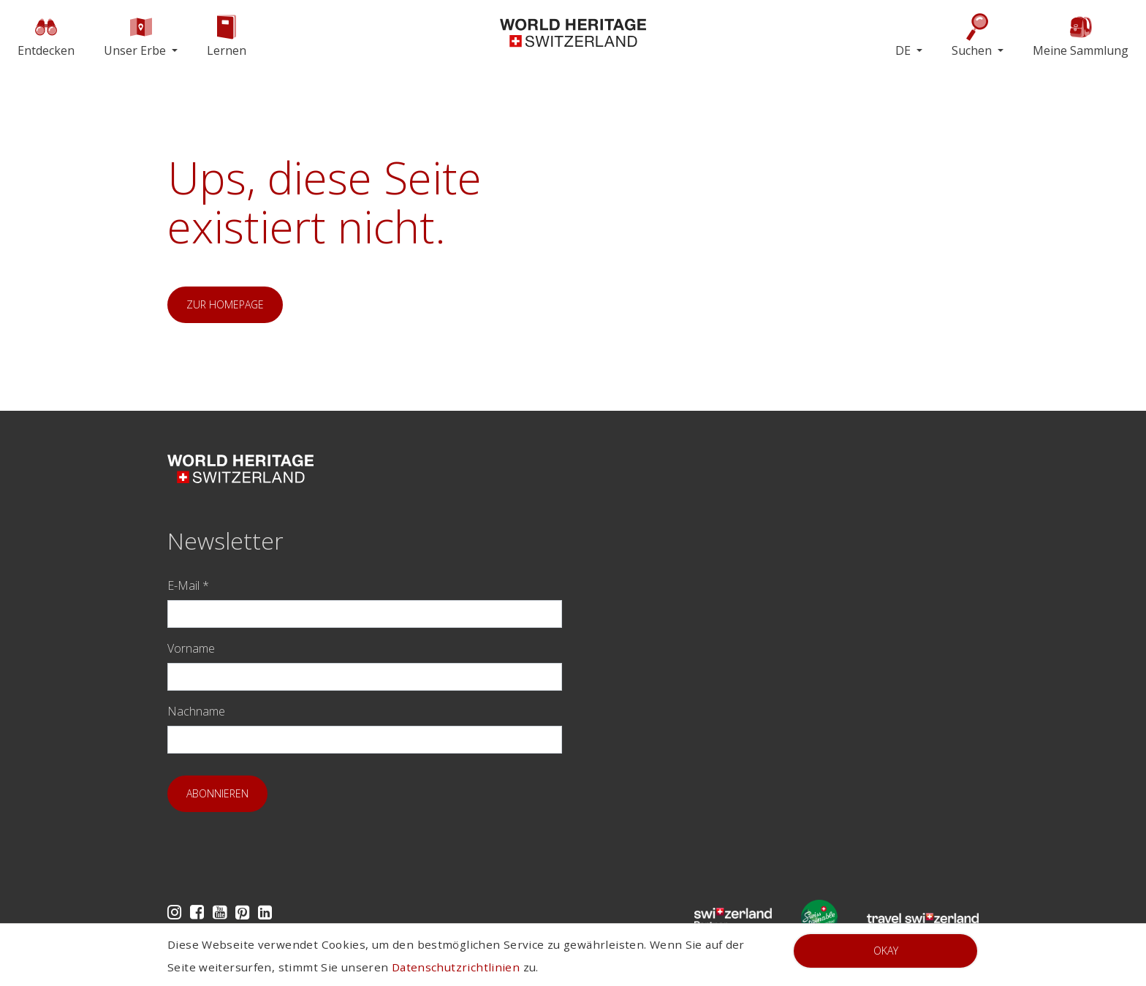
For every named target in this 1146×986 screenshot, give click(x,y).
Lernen (226, 35)
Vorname (191, 648)
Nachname (196, 711)
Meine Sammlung (1080, 35)
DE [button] (904, 50)
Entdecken (46, 35)
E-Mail (188, 585)
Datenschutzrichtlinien (456, 967)
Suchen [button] (973, 35)
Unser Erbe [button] (136, 35)
